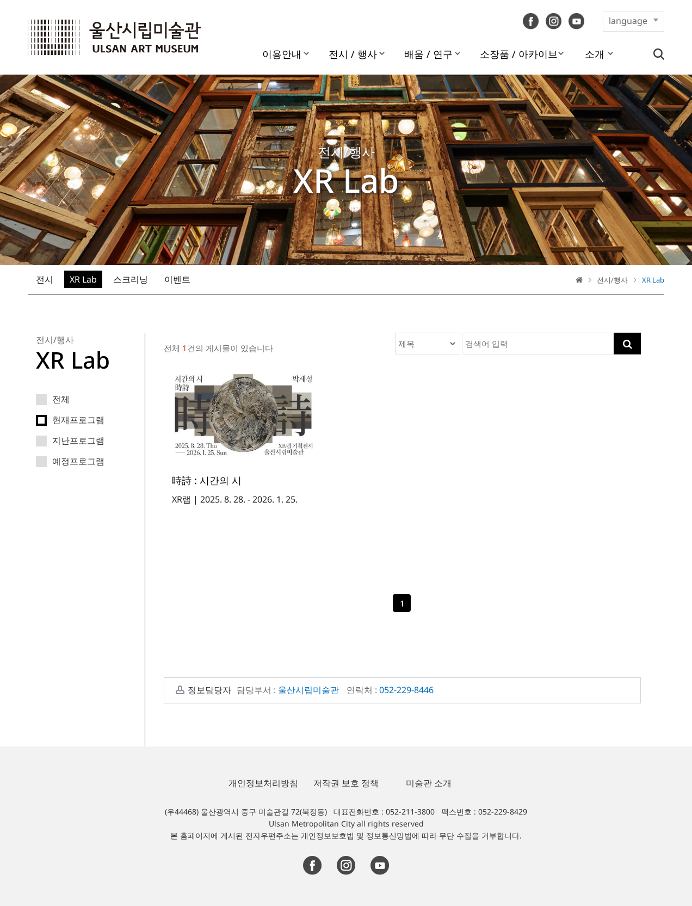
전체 (53, 401)
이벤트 (177, 279)
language (628, 21)
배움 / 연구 (428, 53)
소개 (594, 53)
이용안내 (281, 53)
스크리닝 (130, 279)
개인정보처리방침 (263, 783)
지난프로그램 (70, 442)
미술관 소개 (429, 783)
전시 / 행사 (353, 53)
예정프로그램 (70, 463)
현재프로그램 (70, 422)
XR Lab (83, 279)
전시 (44, 279)
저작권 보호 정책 (346, 783)
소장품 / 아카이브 (519, 53)
